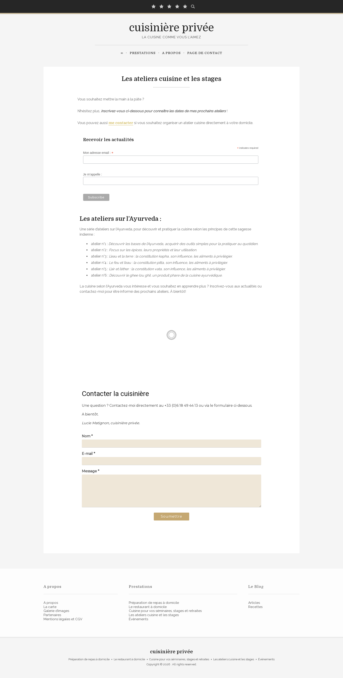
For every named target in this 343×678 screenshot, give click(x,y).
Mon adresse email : (98, 153)
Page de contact (204, 53)
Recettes (255, 607)
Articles (254, 603)
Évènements (138, 619)
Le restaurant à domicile (148, 607)
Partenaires (52, 615)
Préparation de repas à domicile (154, 603)
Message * (90, 471)
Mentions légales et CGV (63, 619)
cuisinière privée (171, 28)
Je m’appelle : (92, 174)
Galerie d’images (56, 611)
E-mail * (88, 454)
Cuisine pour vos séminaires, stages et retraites (165, 611)
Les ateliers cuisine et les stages (154, 615)
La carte (50, 607)
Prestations (143, 53)
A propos (171, 53)
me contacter (120, 123)
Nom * (87, 436)
